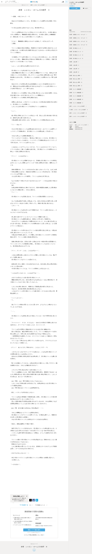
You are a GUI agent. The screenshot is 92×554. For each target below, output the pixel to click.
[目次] (67, 2)
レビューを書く (75, 8)
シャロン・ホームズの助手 (77, 2)
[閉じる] (26, 496)
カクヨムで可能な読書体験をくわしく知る (34, 534)
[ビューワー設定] (63, 2)
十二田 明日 (72, 4)
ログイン (39, 532)
